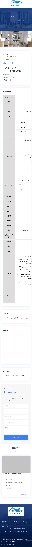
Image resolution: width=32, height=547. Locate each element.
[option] (16, 39)
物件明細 (23, 494)
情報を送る (16, 438)
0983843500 (12, 392)
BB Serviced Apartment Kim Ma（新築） (15, 474)
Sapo (13, 541)
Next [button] (29, 39)
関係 (16, 448)
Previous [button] (3, 39)
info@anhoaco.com (17, 531)
